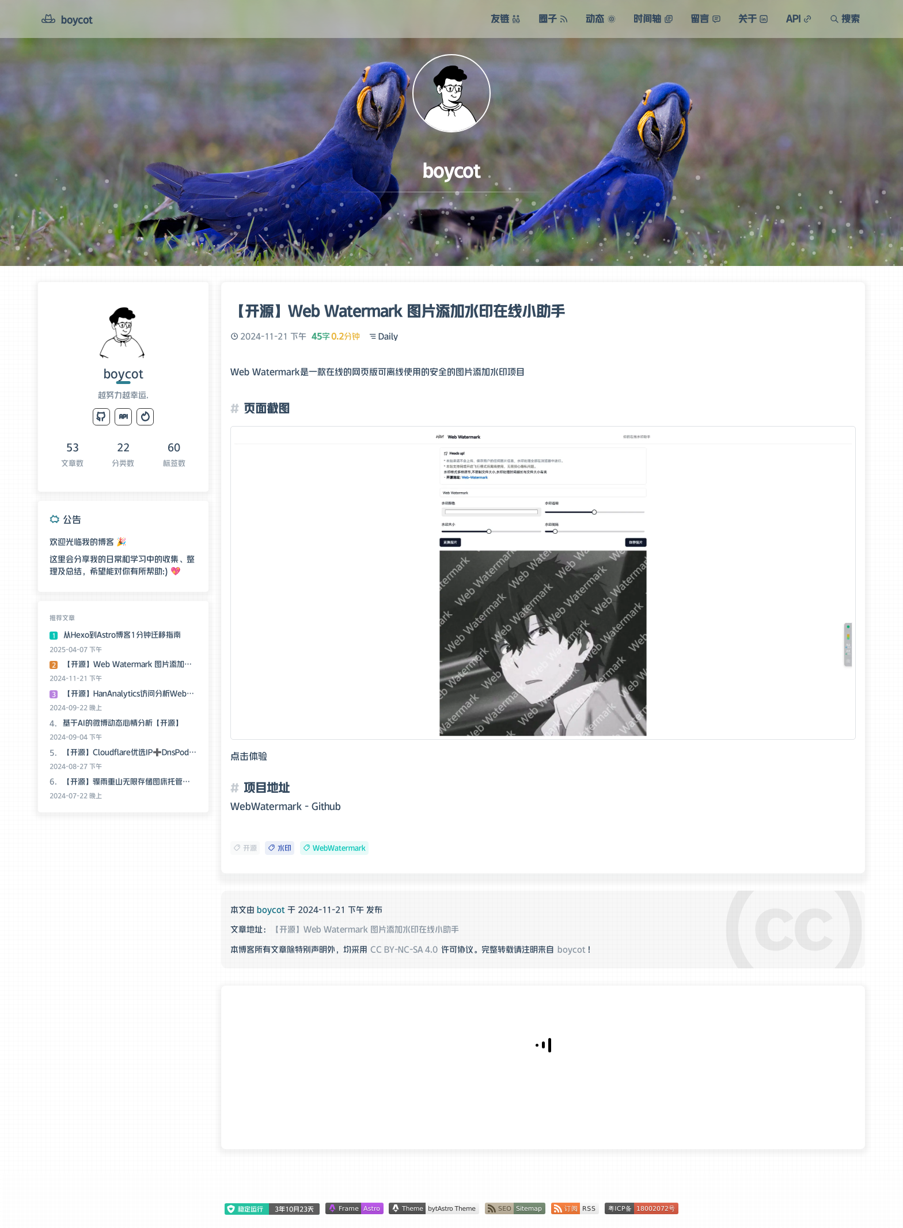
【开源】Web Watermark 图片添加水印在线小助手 (365, 929)
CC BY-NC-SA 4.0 (404, 949)
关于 (753, 18)
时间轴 (653, 18)
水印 (279, 847)
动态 (601, 18)
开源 (245, 847)
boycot (571, 949)
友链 (506, 18)
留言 (705, 18)
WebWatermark (334, 847)
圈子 (553, 18)
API (799, 18)
